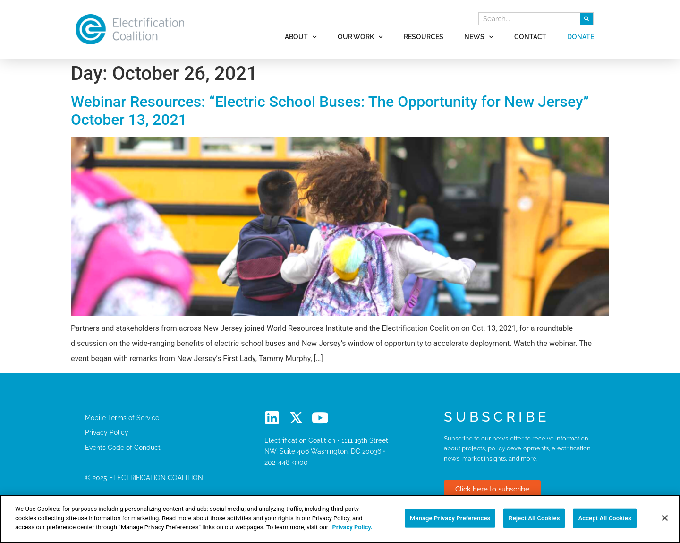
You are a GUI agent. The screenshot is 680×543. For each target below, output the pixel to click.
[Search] (586, 19)
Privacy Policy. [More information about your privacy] (352, 527)
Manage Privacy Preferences (450, 518)
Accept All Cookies (604, 518)
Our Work (360, 37)
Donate (580, 37)
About (301, 37)
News (478, 37)
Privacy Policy (106, 432)
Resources (423, 37)
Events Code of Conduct (123, 447)
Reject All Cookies (534, 518)
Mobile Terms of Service (122, 418)
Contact (530, 37)
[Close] (664, 518)
